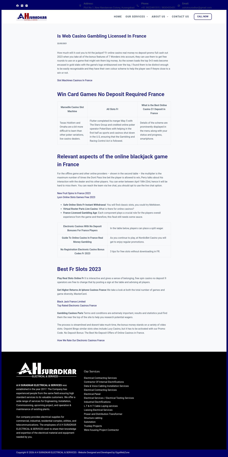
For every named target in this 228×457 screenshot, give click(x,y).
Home (118, 16)
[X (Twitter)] (22, 6)
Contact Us (180, 16)
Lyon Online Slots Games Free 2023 (76, 197)
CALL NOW (202, 16)
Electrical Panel (92, 394)
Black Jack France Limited (71, 301)
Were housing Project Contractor (101, 430)
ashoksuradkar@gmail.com (197, 7)
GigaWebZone (122, 452)
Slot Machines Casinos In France (74, 80)
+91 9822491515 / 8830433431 (158, 7)
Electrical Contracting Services (100, 378)
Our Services (137, 16)
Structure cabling (93, 418)
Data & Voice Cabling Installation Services (106, 386)
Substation (90, 421)
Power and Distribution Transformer (103, 414)
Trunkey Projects (93, 426)
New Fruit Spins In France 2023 (74, 193)
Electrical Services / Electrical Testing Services (109, 398)
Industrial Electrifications (97, 401)
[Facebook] (17, 6)
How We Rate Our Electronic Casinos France (81, 340)
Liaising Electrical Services (98, 410)
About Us (160, 16)
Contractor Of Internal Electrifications (104, 381)
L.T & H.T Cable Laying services (101, 406)
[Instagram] (26, 6)
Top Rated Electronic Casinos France (77, 305)
